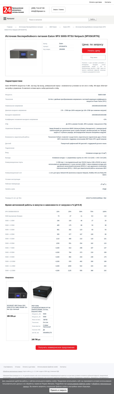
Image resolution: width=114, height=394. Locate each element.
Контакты (108, 2)
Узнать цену (94, 50)
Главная (9, 27)
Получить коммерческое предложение (56, 347)
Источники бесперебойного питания (31, 27)
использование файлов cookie (78, 384)
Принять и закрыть (59, 390)
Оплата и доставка (95, 2)
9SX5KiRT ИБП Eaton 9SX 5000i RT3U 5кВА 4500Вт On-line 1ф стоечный (17, 307)
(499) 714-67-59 (37, 8)
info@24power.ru (38, 11)
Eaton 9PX (66, 27)
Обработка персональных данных (12, 371)
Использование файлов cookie (47, 367)
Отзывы (17, 367)
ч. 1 (31, 371)
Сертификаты (8, 367)
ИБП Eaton (53, 27)
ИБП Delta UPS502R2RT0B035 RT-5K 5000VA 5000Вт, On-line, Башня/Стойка (41, 308)
